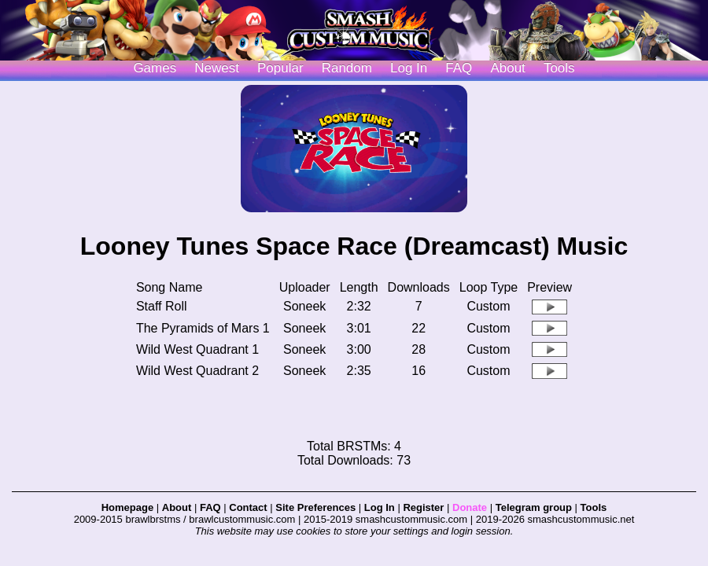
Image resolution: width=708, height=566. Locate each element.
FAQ (458, 68)
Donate (469, 507)
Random (347, 68)
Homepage (127, 507)
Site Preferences (315, 507)
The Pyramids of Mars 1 (203, 328)
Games (154, 68)
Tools (559, 68)
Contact (248, 507)
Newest (216, 68)
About (507, 68)
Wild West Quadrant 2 (197, 370)
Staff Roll (161, 306)
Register (423, 507)
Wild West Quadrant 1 (197, 349)
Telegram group (534, 507)
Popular (280, 68)
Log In (379, 507)
